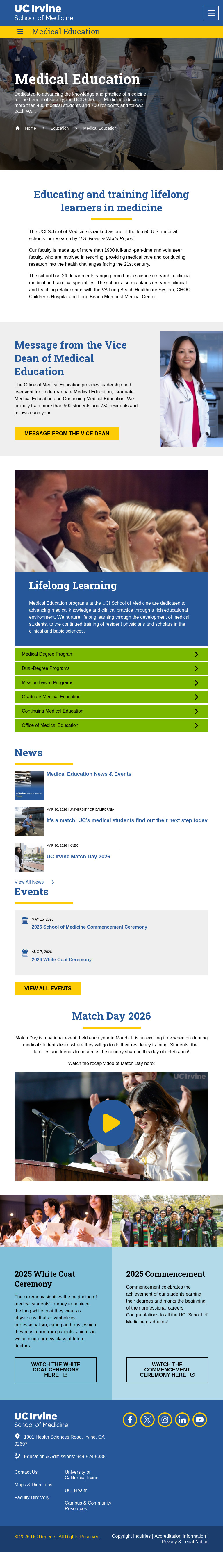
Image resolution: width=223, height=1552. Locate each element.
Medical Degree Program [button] (110, 654)
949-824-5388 (91, 1456)
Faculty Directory (32, 1497)
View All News (35, 882)
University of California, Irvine (82, 1475)
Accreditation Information (180, 1536)
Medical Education (66, 31)
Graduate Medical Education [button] (110, 697)
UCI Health (76, 1490)
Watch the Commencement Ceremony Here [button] (167, 1370)
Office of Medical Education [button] (110, 726)
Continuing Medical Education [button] (110, 711)
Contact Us (26, 1472)
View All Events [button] (48, 988)
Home (26, 128)
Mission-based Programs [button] (110, 683)
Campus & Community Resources (88, 1506)
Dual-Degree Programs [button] (110, 669)
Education (60, 128)
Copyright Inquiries (132, 1536)
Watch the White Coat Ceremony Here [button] (55, 1370)
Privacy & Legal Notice (185, 1541)
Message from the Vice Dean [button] (66, 433)
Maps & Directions (33, 1484)
